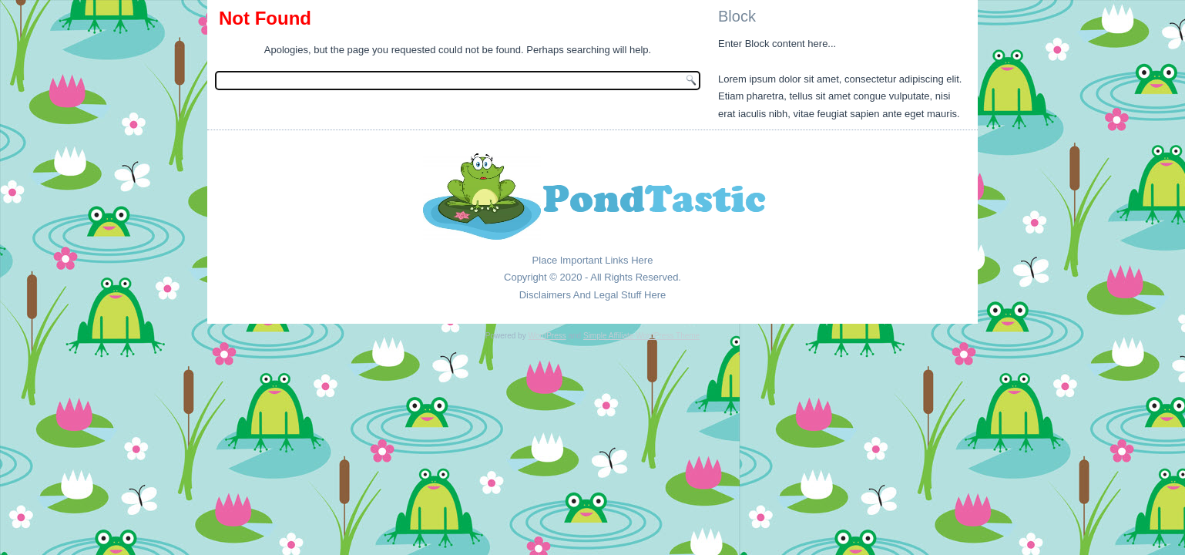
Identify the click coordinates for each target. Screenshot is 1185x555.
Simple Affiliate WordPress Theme (641, 335)
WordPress (547, 335)
